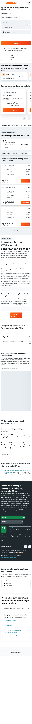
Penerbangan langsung (11, 635)
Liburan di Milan (9, 625)
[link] (16, 315)
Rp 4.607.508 (6, 8)
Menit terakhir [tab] (25, 153)
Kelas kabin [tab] (20, 608)
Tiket (10, 650)
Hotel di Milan (8, 623)
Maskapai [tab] (16, 264)
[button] (3, 3)
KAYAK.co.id (4, 650)
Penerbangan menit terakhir (12, 627)
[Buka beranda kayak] (11, 3)
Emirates (11, 528)
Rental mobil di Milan (10, 620)
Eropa (23, 650)
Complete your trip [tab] (9, 608)
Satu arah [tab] (15, 153)
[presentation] (9, 9)
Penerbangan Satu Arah (11, 632)
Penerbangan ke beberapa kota (13, 630)
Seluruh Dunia (16, 650)
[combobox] (6, 13)
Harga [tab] (6, 264)
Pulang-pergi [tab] (6, 153)
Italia (27, 650)
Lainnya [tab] (26, 264)
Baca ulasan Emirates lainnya (8, 557)
